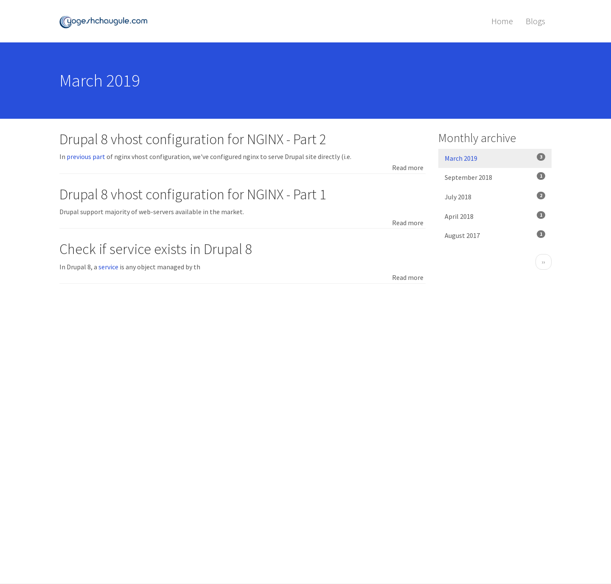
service (108, 267)
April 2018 (495, 216)
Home (502, 21)
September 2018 (495, 177)
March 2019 (495, 157)
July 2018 (495, 196)
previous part (86, 156)
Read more (407, 167)
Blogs (535, 21)
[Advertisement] (242, 355)
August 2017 (495, 235)
